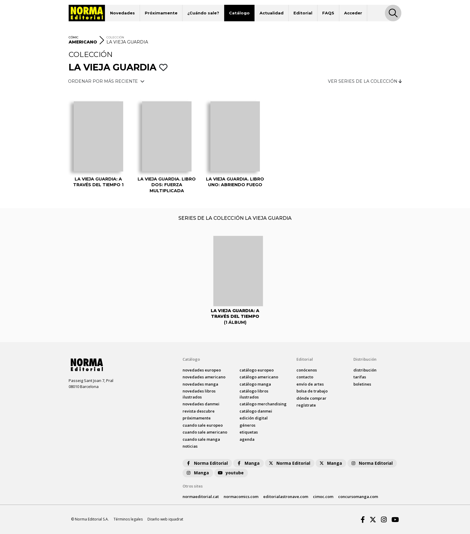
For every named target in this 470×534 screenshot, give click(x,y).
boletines (362, 384)
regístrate (306, 405)
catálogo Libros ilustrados (253, 394)
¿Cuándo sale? (203, 12)
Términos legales (128, 519)
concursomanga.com (358, 496)
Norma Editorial (207, 463)
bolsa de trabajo (312, 391)
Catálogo (239, 12)
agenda (246, 439)
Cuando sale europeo (203, 425)
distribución (364, 370)
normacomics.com (241, 496)
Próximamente (161, 12)
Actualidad (272, 12)
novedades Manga (200, 384)
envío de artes (310, 384)
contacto (304, 377)
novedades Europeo (202, 370)
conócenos (306, 370)
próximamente (197, 418)
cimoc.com (323, 496)
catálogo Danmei (255, 411)
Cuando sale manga (201, 439)
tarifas (359, 377)
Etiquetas (248, 432)
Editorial (302, 12)
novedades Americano (204, 377)
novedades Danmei (201, 404)
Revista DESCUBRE (199, 411)
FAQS (328, 12)
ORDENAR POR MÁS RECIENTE (106, 81)
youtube (230, 473)
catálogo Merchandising (263, 404)
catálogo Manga (255, 384)
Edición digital (253, 418)
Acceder (353, 12)
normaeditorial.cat (201, 496)
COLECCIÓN (115, 37)
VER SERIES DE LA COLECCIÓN (365, 81)
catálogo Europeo (256, 370)
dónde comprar (311, 398)
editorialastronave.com (285, 496)
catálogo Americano (258, 377)
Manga (248, 463)
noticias (190, 446)
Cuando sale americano (205, 432)
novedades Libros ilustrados (199, 394)
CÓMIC (74, 37)
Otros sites (193, 486)
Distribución (364, 359)
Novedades (122, 12)
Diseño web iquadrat (165, 519)
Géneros (247, 425)
